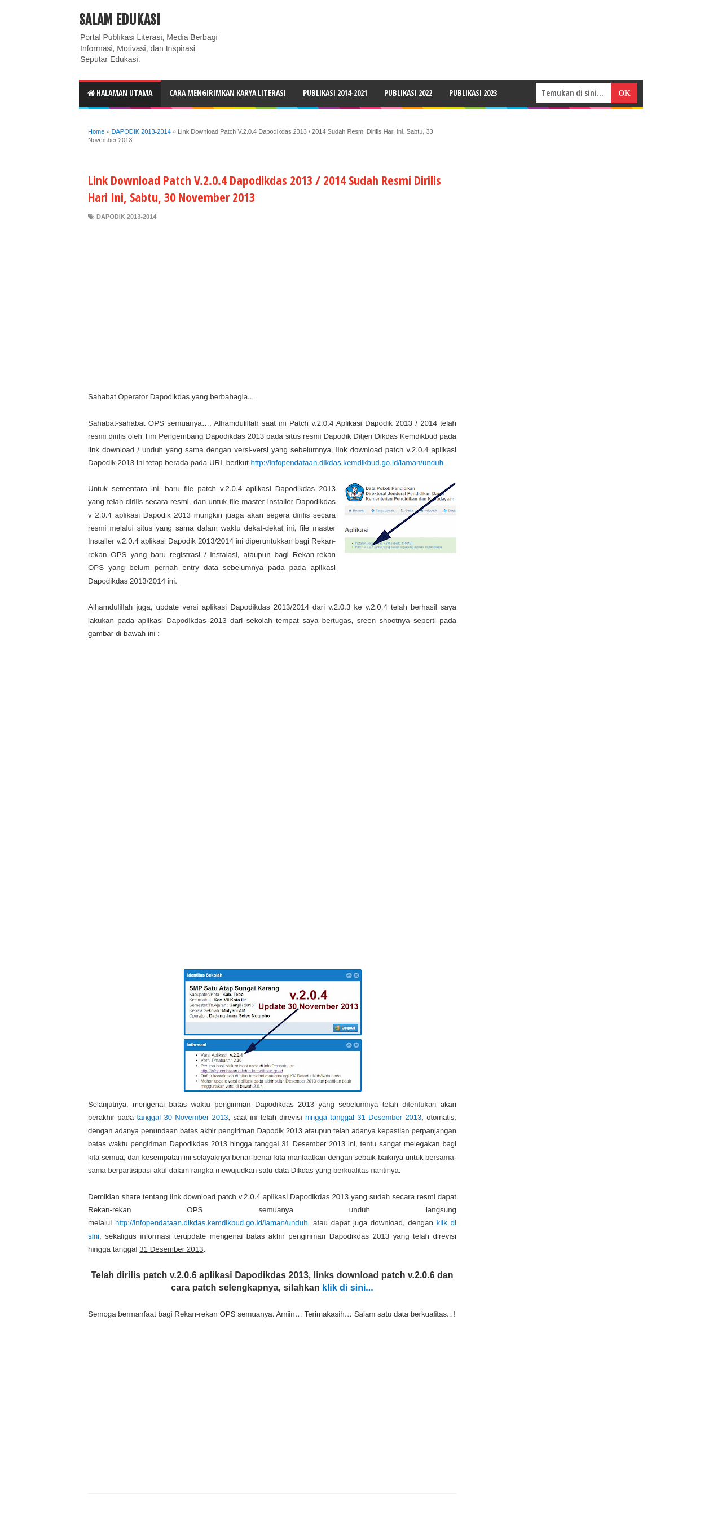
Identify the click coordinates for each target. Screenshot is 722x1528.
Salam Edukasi (119, 19)
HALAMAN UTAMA (119, 92)
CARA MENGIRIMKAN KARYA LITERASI (227, 92)
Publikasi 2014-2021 (335, 92)
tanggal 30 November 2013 (182, 1117)
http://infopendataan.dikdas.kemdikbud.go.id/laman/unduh (346, 462)
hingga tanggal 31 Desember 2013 (363, 1117)
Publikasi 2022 (408, 92)
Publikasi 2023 (473, 92)
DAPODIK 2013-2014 (126, 216)
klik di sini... (347, 1287)
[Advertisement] (272, 306)
